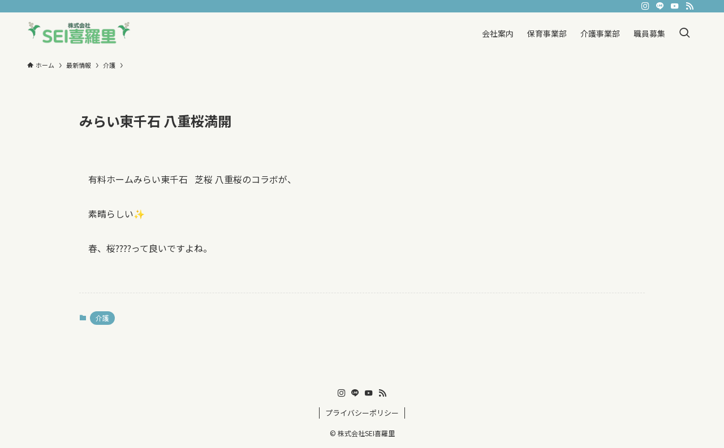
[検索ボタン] (684, 33)
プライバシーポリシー (362, 412)
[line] (660, 6)
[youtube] (674, 6)
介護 (102, 318)
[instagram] (645, 6)
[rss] (689, 6)
